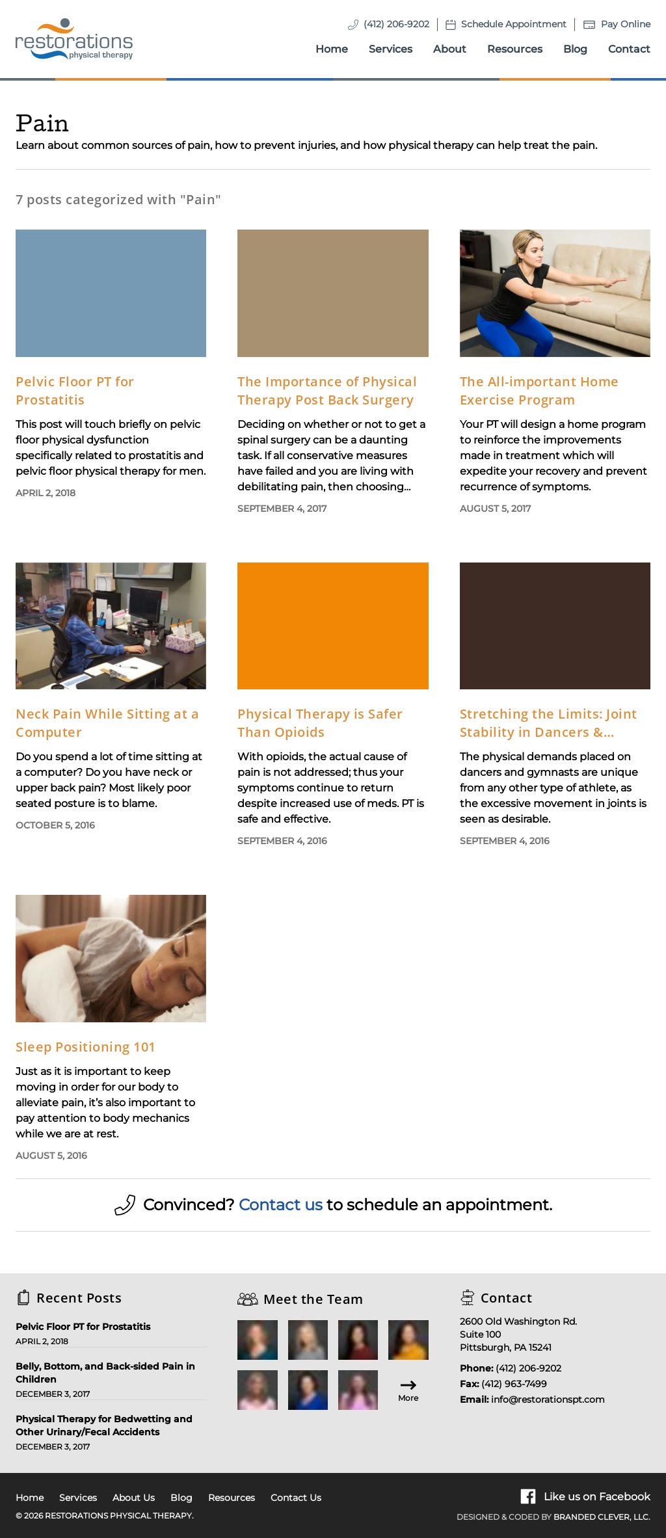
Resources (514, 49)
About (449, 49)
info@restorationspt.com (548, 1399)
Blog (575, 49)
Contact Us (296, 1498)
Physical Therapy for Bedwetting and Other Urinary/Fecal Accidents (104, 1425)
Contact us (281, 1204)
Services (390, 49)
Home (331, 49)
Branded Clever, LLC (600, 1517)
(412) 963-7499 (514, 1384)
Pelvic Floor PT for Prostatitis (83, 1326)
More (408, 1390)
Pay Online (625, 24)
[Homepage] (74, 39)
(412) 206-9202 (396, 24)
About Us (134, 1498)
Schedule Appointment (513, 24)
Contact (629, 49)
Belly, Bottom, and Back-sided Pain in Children (105, 1372)
